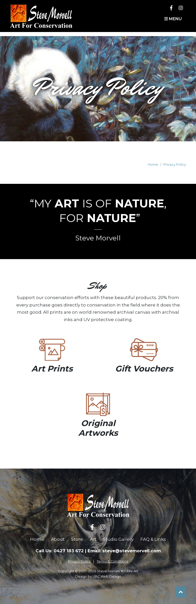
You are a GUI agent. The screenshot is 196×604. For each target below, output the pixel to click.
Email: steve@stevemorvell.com (124, 550)
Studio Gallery (118, 539)
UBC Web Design (107, 576)
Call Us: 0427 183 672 (59, 550)
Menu (173, 18)
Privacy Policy (174, 164)
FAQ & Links (153, 539)
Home (153, 164)
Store (77, 539)
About (58, 539)
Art (93, 539)
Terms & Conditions (112, 561)
